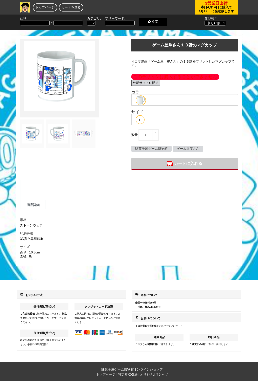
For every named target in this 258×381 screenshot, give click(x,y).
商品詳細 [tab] (33, 205)
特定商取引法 (127, 374)
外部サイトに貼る (146, 83)
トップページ (45, 7)
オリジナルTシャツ (154, 374)
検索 (153, 21)
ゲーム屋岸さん (188, 148)
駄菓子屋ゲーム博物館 (151, 148)
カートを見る (71, 7)
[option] (141, 100)
